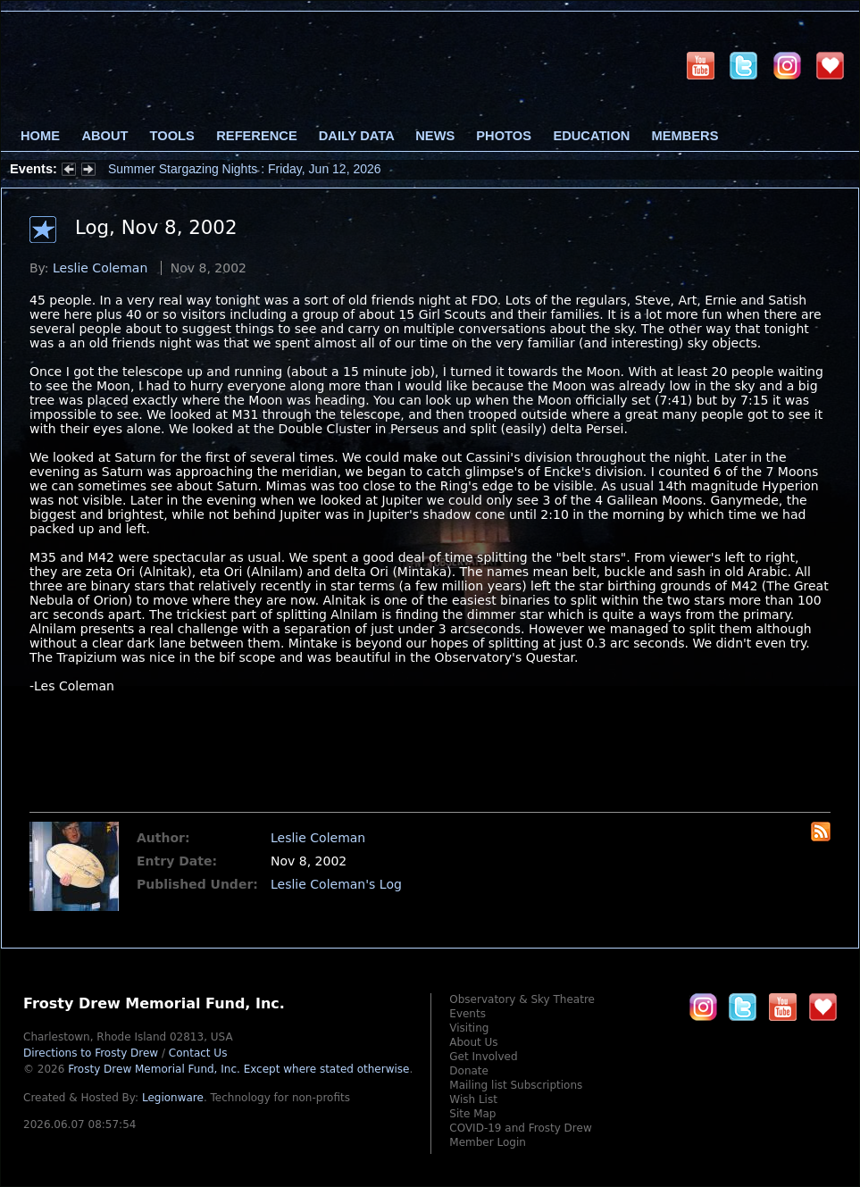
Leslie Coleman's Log (336, 884)
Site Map (472, 1114)
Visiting (468, 1028)
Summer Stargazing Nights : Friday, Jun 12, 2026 (244, 169)
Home (40, 136)
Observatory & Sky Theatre (522, 999)
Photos (503, 136)
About (104, 136)
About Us (473, 1042)
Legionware (173, 1097)
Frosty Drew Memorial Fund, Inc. (238, 1069)
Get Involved (483, 1056)
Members (685, 136)
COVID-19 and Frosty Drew (520, 1128)
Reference (256, 136)
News (435, 136)
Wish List (473, 1099)
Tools (172, 136)
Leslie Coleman (100, 268)
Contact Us (198, 1053)
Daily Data (356, 136)
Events (467, 1013)
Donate (468, 1071)
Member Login (487, 1142)
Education (591, 136)
